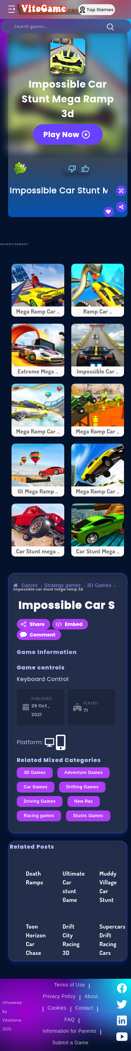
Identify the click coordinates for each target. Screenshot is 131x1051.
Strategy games (62, 585)
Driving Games (40, 801)
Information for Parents (69, 1031)
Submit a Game (70, 1042)
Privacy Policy (59, 996)
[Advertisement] (69, 229)
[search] (66, 26)
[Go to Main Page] (48, 9)
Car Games (36, 786)
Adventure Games (83, 772)
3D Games (99, 585)
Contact (84, 1008)
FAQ (69, 1019)
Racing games (39, 815)
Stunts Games (88, 815)
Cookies (57, 1008)
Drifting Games (82, 786)
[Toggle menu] (11, 9)
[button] (110, 27)
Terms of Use (69, 985)
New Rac (83, 801)
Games (29, 585)
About (91, 996)
